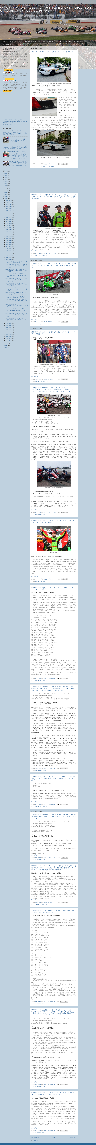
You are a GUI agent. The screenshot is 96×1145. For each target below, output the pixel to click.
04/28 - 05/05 (9, 248)
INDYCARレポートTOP (9, 41)
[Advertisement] (54, 181)
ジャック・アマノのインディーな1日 (44, 166)
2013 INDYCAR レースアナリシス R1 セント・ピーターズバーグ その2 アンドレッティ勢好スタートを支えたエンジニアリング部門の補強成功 (53, 197)
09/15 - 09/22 (9, 213)
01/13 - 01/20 (9, 338)
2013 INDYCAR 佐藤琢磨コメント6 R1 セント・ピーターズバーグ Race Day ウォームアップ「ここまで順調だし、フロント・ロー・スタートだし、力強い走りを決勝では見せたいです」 (53, 688)
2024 (5, 175)
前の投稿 (73, 1137)
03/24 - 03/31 (9, 259)
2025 (5, 173)
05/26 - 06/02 (9, 240)
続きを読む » (34, 250)
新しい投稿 (35, 1137)
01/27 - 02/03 (9, 336)
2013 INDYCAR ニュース (41, 1003)
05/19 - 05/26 (9, 242)
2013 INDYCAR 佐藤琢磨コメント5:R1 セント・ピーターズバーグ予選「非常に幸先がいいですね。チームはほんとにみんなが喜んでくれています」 (53, 816)
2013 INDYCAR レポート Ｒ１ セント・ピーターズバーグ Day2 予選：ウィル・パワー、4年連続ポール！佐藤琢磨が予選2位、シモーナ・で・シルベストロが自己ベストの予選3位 (53, 868)
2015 (5, 194)
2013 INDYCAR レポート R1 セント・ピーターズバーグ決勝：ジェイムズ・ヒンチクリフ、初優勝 (16, 285)
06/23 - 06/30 (9, 231)
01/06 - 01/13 (9, 340)
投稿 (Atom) (37, 1140)
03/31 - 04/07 (9, 257)
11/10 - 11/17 (9, 202)
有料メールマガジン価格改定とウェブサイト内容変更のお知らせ (36, 41)
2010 (5, 347)
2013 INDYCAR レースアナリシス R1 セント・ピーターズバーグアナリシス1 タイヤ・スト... (16, 270)
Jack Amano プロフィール (10, 44)
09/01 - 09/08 (9, 215)
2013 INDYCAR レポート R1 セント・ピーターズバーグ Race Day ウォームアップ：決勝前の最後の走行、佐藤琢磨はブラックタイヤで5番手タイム (53, 778)
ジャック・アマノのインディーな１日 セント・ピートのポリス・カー (16, 262)
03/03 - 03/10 (9, 327)
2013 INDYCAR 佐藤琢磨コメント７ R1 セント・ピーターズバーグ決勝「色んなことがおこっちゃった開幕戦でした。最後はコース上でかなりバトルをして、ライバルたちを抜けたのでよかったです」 (53, 389)
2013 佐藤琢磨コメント (41, 514)
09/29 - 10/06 (9, 210)
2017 (5, 190)
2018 (5, 188)
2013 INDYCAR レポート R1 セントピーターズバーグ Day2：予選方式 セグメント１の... (17, 310)
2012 (5, 343)
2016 (5, 192)
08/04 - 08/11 (9, 221)
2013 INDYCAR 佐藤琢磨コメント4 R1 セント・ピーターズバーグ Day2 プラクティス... (17, 315)
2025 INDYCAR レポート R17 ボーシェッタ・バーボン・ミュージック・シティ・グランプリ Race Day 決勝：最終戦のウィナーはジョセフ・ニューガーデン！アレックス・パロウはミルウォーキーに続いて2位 (18, 155)
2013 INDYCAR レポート (41, 381)
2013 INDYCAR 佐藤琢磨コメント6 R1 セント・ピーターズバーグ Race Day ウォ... (16, 293)
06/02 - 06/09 (9, 238)
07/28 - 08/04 (9, 223)
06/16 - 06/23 (9, 234)
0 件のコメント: (52, 164)
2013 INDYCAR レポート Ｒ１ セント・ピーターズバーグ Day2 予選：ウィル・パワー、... (17, 305)
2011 (5, 345)
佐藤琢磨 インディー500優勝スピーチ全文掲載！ (69, 41)
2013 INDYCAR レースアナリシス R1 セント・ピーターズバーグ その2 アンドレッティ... (17, 266)
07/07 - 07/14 (9, 227)
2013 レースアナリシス (41, 255)
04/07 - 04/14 (9, 255)
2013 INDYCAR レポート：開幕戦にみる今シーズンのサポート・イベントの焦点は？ (16, 275)
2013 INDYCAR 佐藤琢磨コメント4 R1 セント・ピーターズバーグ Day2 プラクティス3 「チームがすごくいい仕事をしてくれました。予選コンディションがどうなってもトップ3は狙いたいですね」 (53, 1012)
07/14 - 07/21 (9, 225)
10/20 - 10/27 (9, 204)
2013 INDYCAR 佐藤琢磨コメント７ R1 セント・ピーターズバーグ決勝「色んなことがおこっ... (16, 280)
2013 (5, 198)
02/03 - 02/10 (9, 334)
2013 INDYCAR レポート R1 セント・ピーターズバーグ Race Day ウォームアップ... (17, 296)
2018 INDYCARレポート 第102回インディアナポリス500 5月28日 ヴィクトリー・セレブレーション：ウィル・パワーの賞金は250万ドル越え (18, 163)
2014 (5, 196)
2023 (5, 177)
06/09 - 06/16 (9, 236)
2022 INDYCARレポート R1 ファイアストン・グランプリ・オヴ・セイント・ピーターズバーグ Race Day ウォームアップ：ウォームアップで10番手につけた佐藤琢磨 (15, 132)
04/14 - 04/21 (9, 253)
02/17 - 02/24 (9, 332)
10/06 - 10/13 (9, 208)
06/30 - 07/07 (9, 229)
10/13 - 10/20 (9, 206)
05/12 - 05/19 (9, 244)
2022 (5, 179)
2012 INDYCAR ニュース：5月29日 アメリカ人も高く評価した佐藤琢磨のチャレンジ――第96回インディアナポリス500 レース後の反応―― (15, 147)
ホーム (54, 1137)
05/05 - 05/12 (9, 246)
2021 (5, 181)
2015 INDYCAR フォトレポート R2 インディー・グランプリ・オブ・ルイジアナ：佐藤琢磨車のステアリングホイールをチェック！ (18, 140)
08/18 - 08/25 (9, 219)
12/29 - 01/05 (9, 200)
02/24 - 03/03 (9, 329)
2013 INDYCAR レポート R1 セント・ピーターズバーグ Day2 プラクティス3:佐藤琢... (16, 320)
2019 (5, 185)
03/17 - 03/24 (9, 323)
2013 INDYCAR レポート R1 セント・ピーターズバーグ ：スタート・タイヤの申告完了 (16, 289)
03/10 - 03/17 (9, 325)
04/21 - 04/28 (9, 250)
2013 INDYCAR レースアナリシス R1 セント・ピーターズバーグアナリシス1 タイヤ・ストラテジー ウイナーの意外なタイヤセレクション (53, 265)
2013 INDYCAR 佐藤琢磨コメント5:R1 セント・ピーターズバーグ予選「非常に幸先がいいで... (16, 301)
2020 (5, 183)
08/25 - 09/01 (9, 217)
